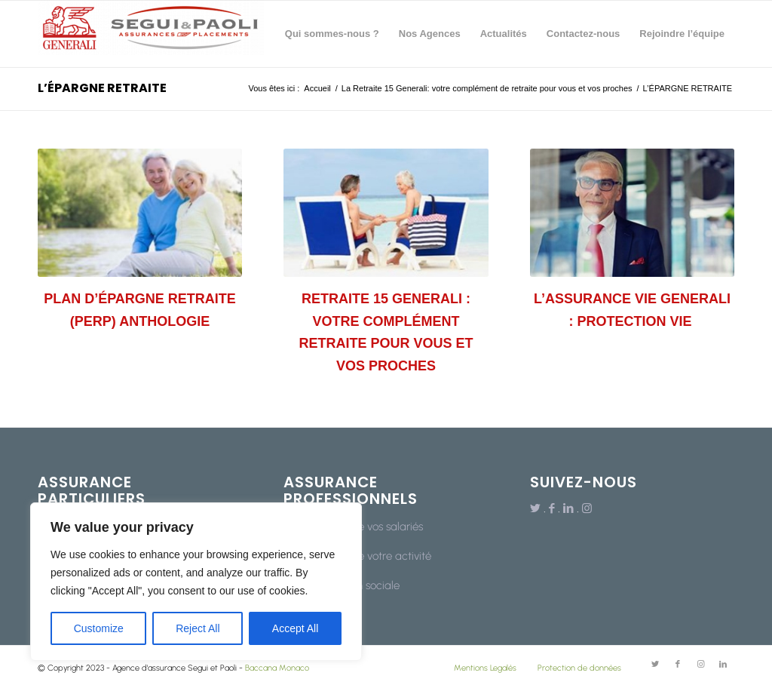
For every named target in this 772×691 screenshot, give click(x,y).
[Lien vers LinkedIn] (568, 508)
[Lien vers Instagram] (587, 508)
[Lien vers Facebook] (552, 508)
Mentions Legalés (485, 668)
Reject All (197, 628)
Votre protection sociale (341, 585)
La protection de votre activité (357, 556)
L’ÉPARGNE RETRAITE (102, 88)
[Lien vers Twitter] (535, 508)
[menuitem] (332, 34)
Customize (99, 628)
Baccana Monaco (277, 668)
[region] (196, 581)
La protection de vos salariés (353, 526)
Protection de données (579, 668)
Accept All (295, 628)
